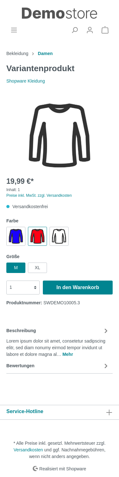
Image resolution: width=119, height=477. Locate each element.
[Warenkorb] (105, 30)
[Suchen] (74, 30)
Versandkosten (28, 449)
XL (37, 267)
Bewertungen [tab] (57, 366)
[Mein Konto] (89, 30)
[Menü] (14, 30)
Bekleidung (17, 53)
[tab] (57, 341)
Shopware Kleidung (25, 81)
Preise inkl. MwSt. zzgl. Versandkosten (39, 195)
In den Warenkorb (77, 287)
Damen (45, 53)
